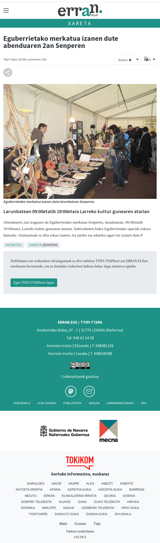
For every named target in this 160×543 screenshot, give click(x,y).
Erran (49, 496)
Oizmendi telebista (98, 508)
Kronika (28, 508)
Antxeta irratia (29, 489)
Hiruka (133, 502)
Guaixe (65, 502)
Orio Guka (130, 508)
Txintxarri (38, 514)
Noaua (68, 508)
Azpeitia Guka (79, 489)
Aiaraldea (35, 483)
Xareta (80, 23)
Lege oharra (47, 403)
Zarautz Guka (67, 514)
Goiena (129, 496)
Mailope (49, 508)
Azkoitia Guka (110, 489)
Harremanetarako (120, 403)
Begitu (31, 496)
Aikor (56, 483)
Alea (90, 483)
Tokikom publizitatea (80, 531)
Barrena (137, 489)
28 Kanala (122, 514)
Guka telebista (107, 502)
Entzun (125, 60)
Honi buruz (21, 403)
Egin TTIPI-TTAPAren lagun (33, 282)
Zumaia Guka (96, 514)
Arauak (94, 403)
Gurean (80, 524)
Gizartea (13, 245)
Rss (144, 403)
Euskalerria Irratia (79, 496)
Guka (82, 502)
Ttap (97, 524)
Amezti (107, 483)
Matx (63, 524)
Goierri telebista (36, 502)
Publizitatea (72, 403)
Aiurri (73, 483)
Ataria (55, 489)
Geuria (110, 496)
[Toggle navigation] (6, 10)
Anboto (126, 483)
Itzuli (146, 60)
